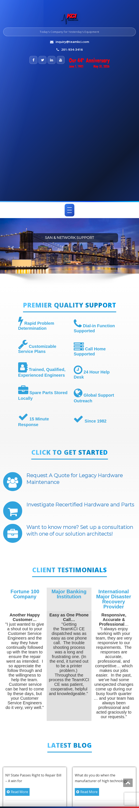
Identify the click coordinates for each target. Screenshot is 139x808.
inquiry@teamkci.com (72, 42)
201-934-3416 (72, 49)
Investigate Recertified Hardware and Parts (80, 505)
